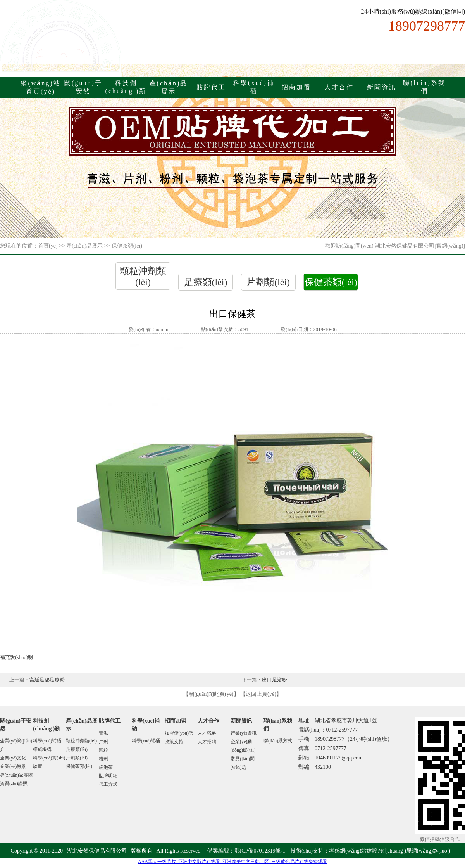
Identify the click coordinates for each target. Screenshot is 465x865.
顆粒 (103, 750)
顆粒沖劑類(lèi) (81, 741)
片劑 (103, 741)
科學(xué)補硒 (47, 741)
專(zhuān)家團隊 (16, 775)
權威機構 (42, 749)
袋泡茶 (106, 767)
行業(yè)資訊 (244, 733)
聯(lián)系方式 (278, 741)
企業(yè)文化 (13, 758)
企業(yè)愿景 (13, 766)
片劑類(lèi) (268, 282)
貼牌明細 (108, 775)
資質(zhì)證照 (14, 783)
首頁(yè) (48, 246)
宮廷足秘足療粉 (47, 680)
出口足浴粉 (274, 680)
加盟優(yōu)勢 (179, 733)
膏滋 (103, 733)
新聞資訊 (381, 87)
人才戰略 (207, 733)
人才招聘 (207, 741)
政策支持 (174, 741)
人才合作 (339, 87)
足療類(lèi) (205, 282)
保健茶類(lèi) (331, 282)
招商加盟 (296, 87)
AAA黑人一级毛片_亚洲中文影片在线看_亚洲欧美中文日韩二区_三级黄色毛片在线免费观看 (232, 861)
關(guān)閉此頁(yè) (211, 694)
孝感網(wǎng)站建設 (353, 851)
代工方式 (108, 784)
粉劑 (103, 758)
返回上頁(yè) (261, 694)
